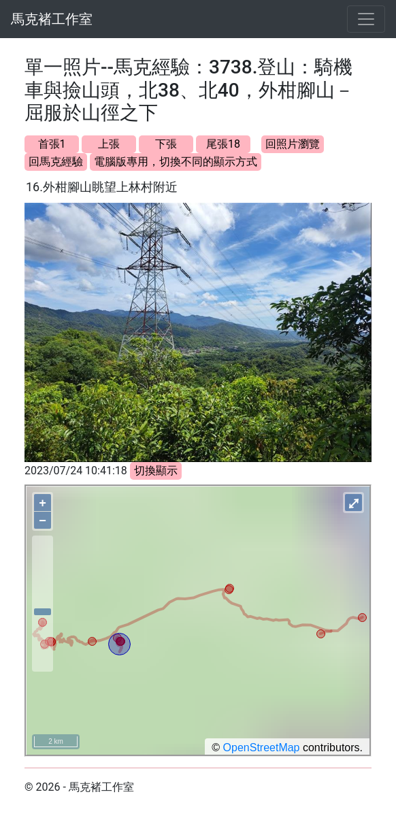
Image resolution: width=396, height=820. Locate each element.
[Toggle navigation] (366, 19)
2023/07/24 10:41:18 (75, 470)
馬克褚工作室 (52, 19)
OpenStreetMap (261, 747)
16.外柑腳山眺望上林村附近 (102, 187)
